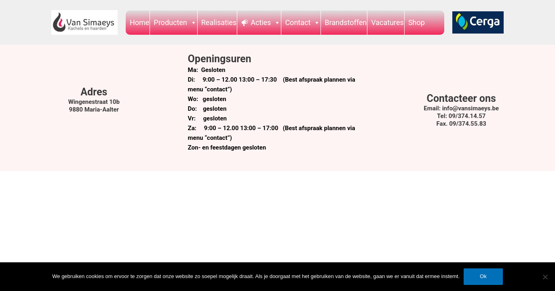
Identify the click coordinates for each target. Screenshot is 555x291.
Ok (483, 276)
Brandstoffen (346, 22)
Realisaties (218, 22)
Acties (266, 22)
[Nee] (545, 277)
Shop (416, 22)
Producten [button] (175, 22)
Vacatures (387, 22)
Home (139, 22)
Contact (302, 22)
